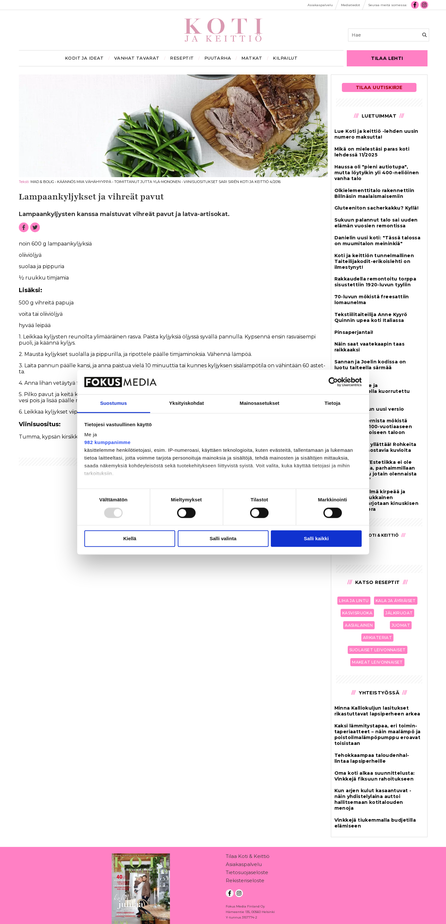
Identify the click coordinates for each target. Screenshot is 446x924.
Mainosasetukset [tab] (259, 403)
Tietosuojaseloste (247, 874)
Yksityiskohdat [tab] (186, 403)
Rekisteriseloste (245, 882)
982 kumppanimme (107, 442)
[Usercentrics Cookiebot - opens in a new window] (333, 382)
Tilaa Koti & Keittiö (248, 857)
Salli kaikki (316, 539)
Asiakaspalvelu (244, 865)
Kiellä (129, 539)
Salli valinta (223, 539)
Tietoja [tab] (333, 403)
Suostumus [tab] (113, 403)
